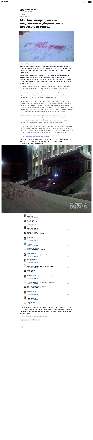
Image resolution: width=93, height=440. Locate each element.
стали (49, 70)
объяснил (39, 307)
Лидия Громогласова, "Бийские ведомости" (35, 136)
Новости (23, 14)
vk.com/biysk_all (29, 63)
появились (27, 141)
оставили (28, 83)
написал (48, 75)
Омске (63, 79)
